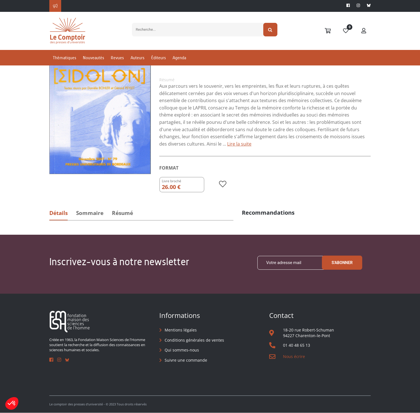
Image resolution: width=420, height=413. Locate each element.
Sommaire (89, 213)
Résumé (122, 213)
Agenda (179, 60)
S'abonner (342, 263)
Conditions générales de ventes (194, 340)
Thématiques (64, 60)
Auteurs (137, 60)
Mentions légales (181, 330)
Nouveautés (93, 60)
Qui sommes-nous (182, 350)
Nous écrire (294, 356)
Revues (117, 60)
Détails (58, 213)
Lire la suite (239, 144)
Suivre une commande (186, 360)
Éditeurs (158, 60)
